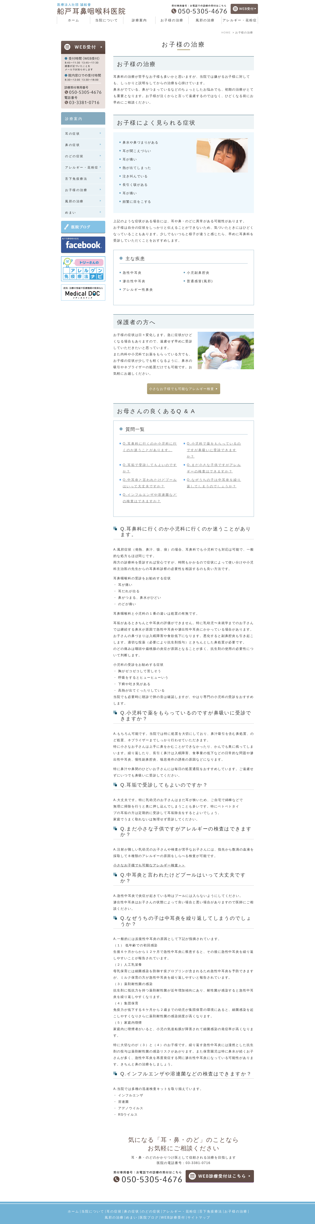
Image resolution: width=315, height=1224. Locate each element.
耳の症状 (114, 1202)
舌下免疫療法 (210, 1202)
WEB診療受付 (173, 1208)
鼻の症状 (131, 1202)
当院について (92, 1202)
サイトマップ (198, 1208)
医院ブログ (149, 1208)
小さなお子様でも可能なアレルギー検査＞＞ (149, 865)
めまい (131, 1208)
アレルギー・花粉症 (180, 1202)
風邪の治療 (205, 20)
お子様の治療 (172, 20)
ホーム (73, 20)
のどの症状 (151, 1202)
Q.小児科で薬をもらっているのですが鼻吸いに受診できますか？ (214, 450)
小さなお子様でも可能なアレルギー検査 (181, 389)
